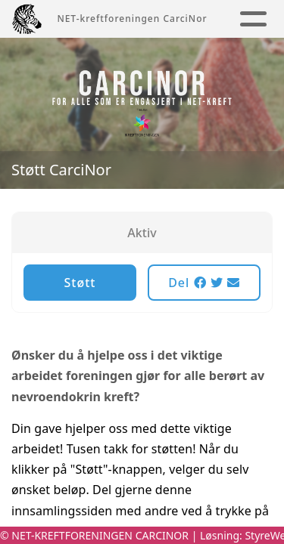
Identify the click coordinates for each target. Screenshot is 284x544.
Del (204, 282)
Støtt (80, 282)
